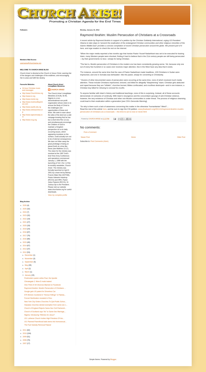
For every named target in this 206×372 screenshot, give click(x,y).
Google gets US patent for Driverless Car (40, 291)
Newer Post (85, 137)
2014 (25, 246)
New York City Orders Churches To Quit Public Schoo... (45, 302)
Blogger (113, 359)
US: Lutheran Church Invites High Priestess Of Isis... (44, 318)
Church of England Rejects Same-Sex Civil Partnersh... (45, 308)
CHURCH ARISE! (58, 90)
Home (133, 137)
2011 (25, 330)
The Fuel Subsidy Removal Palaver (37, 325)
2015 (25, 242)
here (104, 109)
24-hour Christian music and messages (31, 89)
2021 (25, 222)
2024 (25, 212)
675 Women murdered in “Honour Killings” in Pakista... (45, 295)
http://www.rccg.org (29, 120)
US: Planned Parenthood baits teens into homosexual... (45, 322)
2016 (25, 239)
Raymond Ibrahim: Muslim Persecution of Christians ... (45, 288)
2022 (25, 219)
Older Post (181, 137)
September (29, 262)
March (27, 272)
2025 (25, 209)
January (28, 275)
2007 (25, 343)
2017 (25, 236)
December (29, 255)
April (27, 269)
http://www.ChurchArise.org (32, 93)
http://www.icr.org (28, 96)
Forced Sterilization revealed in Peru (38, 298)
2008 (25, 340)
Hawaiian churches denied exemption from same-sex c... (45, 305)
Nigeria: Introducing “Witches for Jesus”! (39, 315)
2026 (25, 205)
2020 (25, 226)
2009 (25, 337)
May (26, 265)
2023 (25, 215)
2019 (25, 229)
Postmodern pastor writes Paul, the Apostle (40, 278)
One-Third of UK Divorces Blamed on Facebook (42, 285)
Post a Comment (90, 132)
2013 (25, 249)
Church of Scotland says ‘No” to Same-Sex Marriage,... (45, 312)
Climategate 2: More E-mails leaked (38, 281)
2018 (25, 232)
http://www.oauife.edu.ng (31, 107)
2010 (25, 333)
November (29, 259)
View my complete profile (57, 195)
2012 (25, 252)
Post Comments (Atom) (99, 141)
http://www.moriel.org (30, 99)
